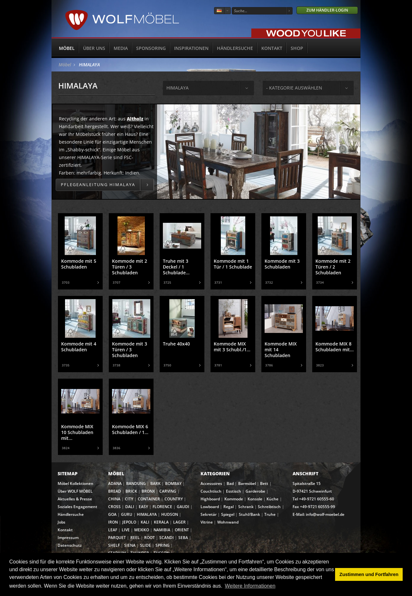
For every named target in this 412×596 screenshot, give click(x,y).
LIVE (126, 530)
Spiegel (227, 514)
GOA (112, 514)
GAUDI (183, 506)
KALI (145, 522)
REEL (135, 537)
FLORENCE (162, 506)
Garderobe (255, 491)
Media (121, 48)
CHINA (114, 499)
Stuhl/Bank (249, 514)
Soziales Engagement (77, 506)
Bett (264, 483)
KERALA (161, 522)
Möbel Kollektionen (75, 483)
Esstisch (233, 491)
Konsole (255, 499)
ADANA (115, 483)
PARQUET (117, 537)
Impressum (68, 537)
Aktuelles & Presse (75, 499)
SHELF (114, 545)
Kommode (233, 499)
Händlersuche (235, 48)
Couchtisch (211, 491)
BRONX (148, 491)
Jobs (61, 522)
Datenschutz (70, 545)
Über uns (94, 48)
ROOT (149, 537)
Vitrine (207, 522)
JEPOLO (129, 522)
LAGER (179, 522)
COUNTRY (173, 499)
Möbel (67, 48)
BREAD (114, 491)
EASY (143, 506)
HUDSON (169, 514)
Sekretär (209, 514)
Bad (230, 483)
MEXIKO (141, 530)
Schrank (246, 506)
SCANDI (166, 537)
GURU (126, 514)
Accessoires (211, 483)
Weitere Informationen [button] (250, 586)
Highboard (210, 499)
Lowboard (210, 506)
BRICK (131, 491)
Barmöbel (247, 483)
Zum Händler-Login (327, 10)
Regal (228, 506)
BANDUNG (136, 483)
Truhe (270, 514)
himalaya (177, 88)
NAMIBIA (162, 530)
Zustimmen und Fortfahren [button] (369, 574)
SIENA (130, 545)
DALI (129, 506)
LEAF (112, 530)
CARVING (167, 491)
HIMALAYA (89, 64)
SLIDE (145, 545)
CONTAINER (149, 499)
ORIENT (182, 530)
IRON (113, 522)
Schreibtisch (269, 506)
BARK (155, 483)
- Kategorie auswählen (294, 88)
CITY (129, 499)
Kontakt (271, 48)
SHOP (297, 48)
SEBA (183, 537)
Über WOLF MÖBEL (75, 491)
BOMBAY (173, 483)
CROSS (114, 506)
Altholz (135, 119)
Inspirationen (191, 48)
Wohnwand (228, 522)
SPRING (162, 545)
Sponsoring (151, 48)
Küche (272, 499)
